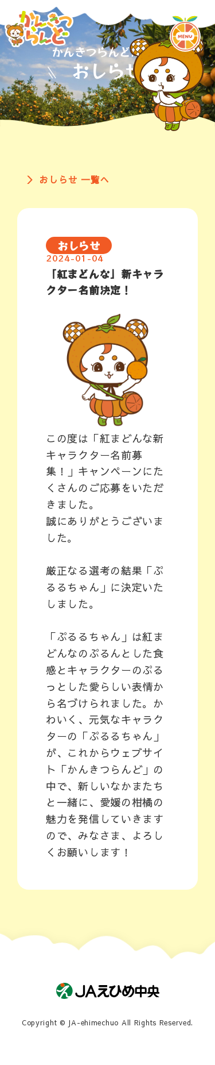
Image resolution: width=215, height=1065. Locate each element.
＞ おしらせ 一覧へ (68, 179)
